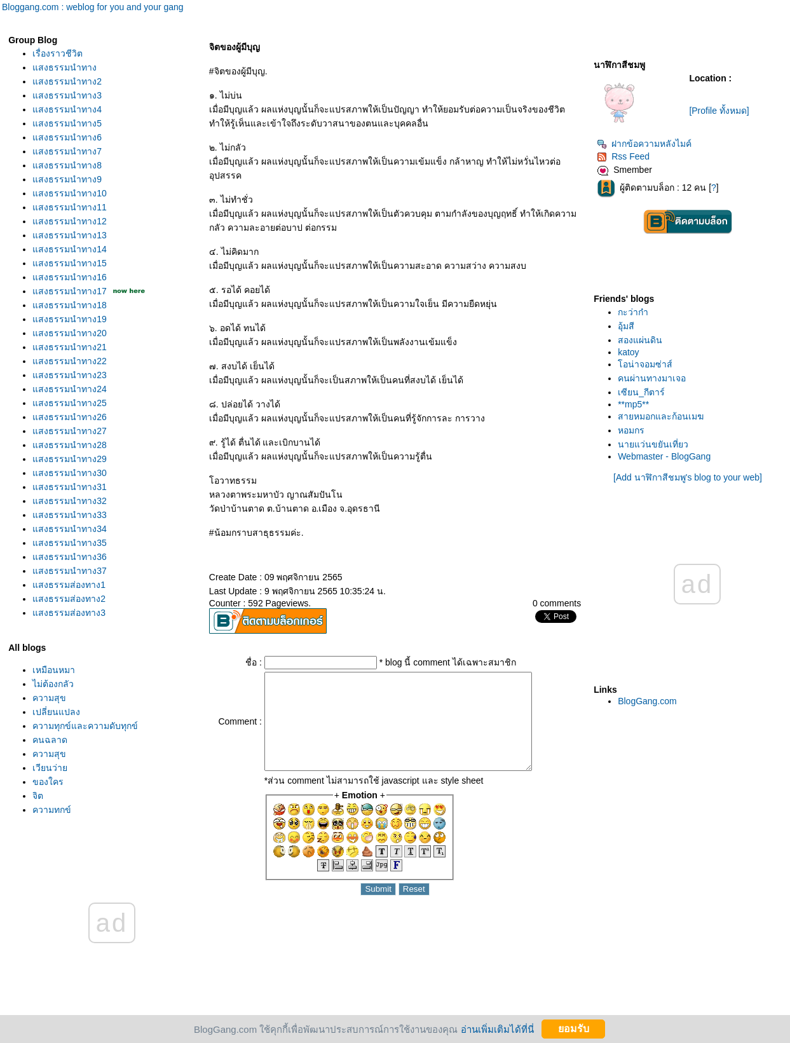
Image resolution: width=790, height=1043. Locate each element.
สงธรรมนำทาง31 (69, 487)
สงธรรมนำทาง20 (69, 333)
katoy (628, 352)
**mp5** (633, 404)
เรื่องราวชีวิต (57, 53)
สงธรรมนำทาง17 (69, 291)
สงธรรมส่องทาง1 (69, 585)
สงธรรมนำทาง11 (69, 207)
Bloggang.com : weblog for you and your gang (93, 7)
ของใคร (48, 782)
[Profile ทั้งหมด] (719, 111)
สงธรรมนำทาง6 (67, 137)
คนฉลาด (49, 740)
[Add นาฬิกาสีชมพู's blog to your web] (687, 477)
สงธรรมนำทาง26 (69, 417)
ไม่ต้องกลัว (53, 684)
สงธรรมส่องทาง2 (69, 599)
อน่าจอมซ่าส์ (645, 364)
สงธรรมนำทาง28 (69, 445)
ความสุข (49, 698)
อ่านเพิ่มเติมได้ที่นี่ (497, 1028)
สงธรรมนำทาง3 (67, 95)
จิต (37, 796)
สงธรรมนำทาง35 (69, 543)
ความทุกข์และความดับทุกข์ (85, 726)
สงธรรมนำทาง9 (67, 179)
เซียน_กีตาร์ (641, 392)
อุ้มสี (626, 326)
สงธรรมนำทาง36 (69, 557)
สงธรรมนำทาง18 (69, 305)
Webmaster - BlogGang (664, 456)
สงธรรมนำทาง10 (69, 193)
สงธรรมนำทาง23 (69, 375)
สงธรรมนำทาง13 (69, 235)
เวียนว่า (49, 768)
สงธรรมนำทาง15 (69, 263)
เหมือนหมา (53, 670)
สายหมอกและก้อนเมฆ (661, 416)
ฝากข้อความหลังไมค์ (644, 144)
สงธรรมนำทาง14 (69, 249)
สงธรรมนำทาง (64, 67)
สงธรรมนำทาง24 (69, 389)
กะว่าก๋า (633, 312)
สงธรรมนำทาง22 (69, 361)
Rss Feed (623, 156)
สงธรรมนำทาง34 (69, 529)
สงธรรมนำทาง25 (69, 403)
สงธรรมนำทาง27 (69, 431)
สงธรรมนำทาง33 (69, 515)
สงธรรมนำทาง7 (67, 151)
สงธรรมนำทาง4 (67, 109)
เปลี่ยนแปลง (56, 712)
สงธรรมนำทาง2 (67, 81)
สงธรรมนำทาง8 (67, 165)
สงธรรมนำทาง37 (69, 571)
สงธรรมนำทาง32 (69, 501)
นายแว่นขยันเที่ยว (653, 444)
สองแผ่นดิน (640, 340)
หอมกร (631, 430)
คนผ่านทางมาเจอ (652, 378)
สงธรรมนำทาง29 (69, 459)
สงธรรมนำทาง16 (69, 277)
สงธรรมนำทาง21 (69, 347)
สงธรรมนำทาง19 (69, 319)
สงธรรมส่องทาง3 (69, 613)
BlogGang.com (647, 701)
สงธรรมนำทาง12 (69, 221)
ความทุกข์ (51, 810)
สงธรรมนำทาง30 (69, 473)
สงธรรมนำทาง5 (67, 123)
